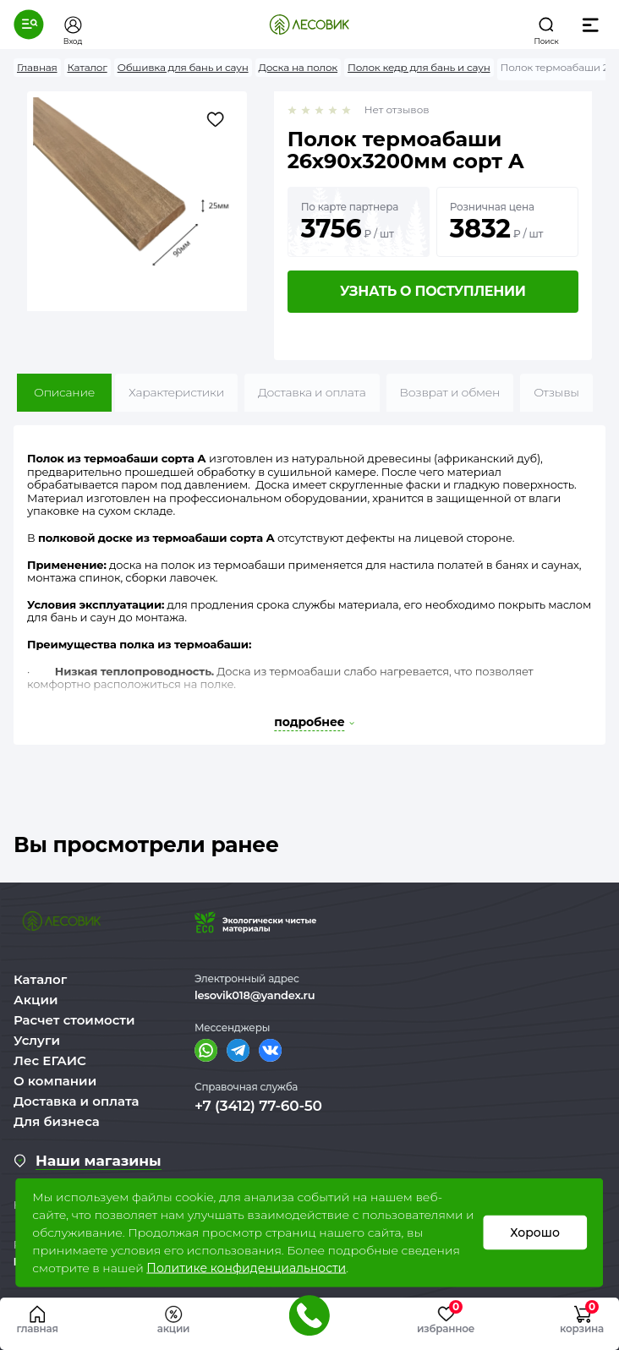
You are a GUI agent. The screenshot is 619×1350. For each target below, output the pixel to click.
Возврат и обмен (450, 392)
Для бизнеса (57, 1121)
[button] (29, 24)
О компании (55, 1081)
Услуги (37, 1040)
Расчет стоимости (74, 1020)
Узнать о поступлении (433, 291)
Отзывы (556, 392)
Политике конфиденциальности (246, 1268)
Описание (64, 392)
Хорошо (535, 1232)
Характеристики (176, 392)
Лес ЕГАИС (50, 1060)
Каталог (40, 979)
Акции (36, 1000)
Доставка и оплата (312, 392)
